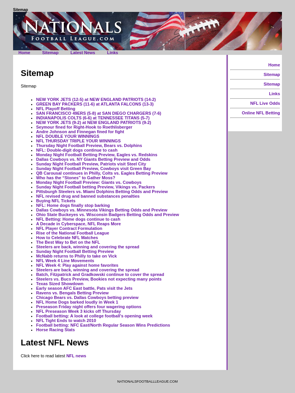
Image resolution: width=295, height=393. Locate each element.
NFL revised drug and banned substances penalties (87, 196)
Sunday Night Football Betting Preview (75, 251)
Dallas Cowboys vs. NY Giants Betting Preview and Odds (93, 159)
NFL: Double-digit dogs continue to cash (77, 150)
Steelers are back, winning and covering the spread (87, 246)
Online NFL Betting (261, 113)
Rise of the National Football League (72, 233)
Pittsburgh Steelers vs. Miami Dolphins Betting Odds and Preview (102, 191)
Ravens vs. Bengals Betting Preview (72, 293)
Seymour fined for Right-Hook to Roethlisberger (84, 127)
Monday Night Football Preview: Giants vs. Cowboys (88, 182)
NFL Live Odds (265, 103)
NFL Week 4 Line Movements (65, 260)
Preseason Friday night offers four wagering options (88, 306)
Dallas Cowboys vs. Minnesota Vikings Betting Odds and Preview (101, 210)
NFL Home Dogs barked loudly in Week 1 (77, 302)
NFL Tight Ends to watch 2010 (66, 320)
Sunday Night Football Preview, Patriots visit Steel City (91, 164)
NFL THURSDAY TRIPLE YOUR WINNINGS (78, 141)
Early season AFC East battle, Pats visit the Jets (84, 288)
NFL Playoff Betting (55, 108)
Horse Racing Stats (55, 329)
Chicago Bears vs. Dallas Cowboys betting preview (87, 297)
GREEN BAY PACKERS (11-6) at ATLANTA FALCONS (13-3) (95, 104)
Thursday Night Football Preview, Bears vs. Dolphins (89, 145)
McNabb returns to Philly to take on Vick (76, 256)
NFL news (76, 355)
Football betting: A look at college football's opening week (94, 316)
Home (24, 52)
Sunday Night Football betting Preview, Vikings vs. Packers (95, 187)
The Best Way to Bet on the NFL (68, 242)
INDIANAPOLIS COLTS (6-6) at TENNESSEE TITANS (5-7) (92, 118)
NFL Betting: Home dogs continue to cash (78, 219)
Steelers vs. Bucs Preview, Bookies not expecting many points (99, 279)
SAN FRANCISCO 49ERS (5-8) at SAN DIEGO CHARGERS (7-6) (98, 113)
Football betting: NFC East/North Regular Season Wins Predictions (103, 325)
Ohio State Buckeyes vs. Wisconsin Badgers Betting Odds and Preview (107, 214)
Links (112, 52)
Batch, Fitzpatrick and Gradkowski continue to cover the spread (100, 274)
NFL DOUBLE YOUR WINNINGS (67, 136)
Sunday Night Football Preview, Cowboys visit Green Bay (93, 168)
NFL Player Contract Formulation (69, 228)
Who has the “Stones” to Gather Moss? (75, 177)
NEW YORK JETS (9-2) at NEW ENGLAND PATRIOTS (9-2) (93, 122)
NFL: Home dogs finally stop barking (73, 205)
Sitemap (50, 52)
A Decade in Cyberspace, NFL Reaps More (78, 223)
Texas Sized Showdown (59, 283)
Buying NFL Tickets (55, 200)
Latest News (82, 52)
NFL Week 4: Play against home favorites (77, 265)
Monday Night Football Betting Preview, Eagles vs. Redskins (96, 154)
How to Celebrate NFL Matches (67, 237)
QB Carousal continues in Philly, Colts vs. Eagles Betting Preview (101, 173)
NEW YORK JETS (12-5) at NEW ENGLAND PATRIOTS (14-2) (96, 99)
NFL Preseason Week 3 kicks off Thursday (78, 311)
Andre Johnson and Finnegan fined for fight (80, 131)
